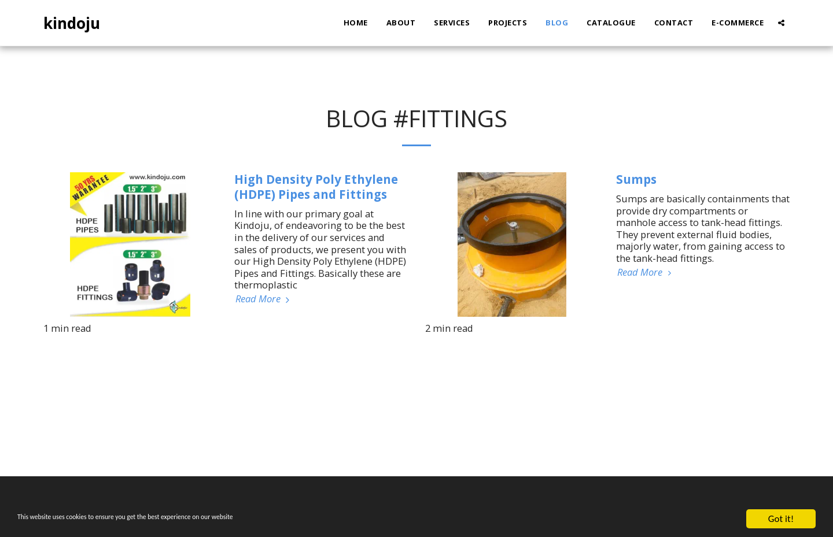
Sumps (636, 179)
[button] (781, 23)
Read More (264, 299)
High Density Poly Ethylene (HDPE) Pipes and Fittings (316, 186)
